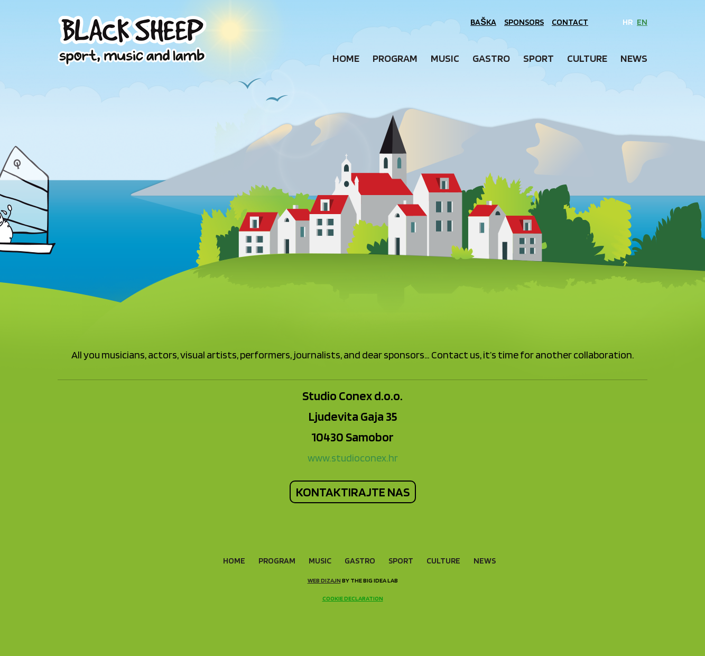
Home (345, 58)
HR (628, 22)
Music (445, 58)
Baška (483, 22)
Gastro (491, 58)
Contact (570, 22)
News (633, 58)
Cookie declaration (352, 598)
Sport (538, 58)
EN (642, 22)
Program (395, 58)
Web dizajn (324, 580)
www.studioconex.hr (353, 457)
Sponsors (524, 22)
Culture (587, 58)
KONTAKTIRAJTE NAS (353, 492)
